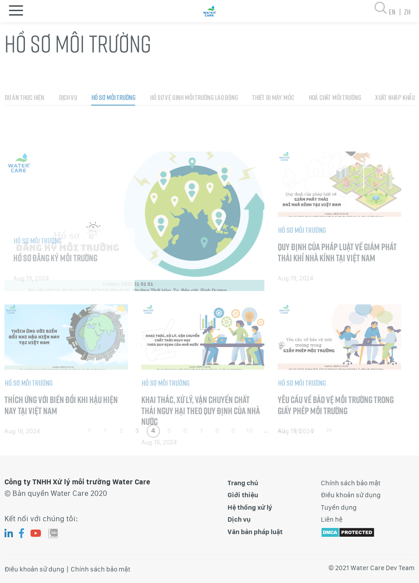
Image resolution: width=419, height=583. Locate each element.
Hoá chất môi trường (334, 118)
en (396, 11)
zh (407, 11)
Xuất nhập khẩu (395, 118)
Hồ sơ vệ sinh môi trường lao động (194, 118)
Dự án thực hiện (24, 118)
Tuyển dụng (339, 507)
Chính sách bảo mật (351, 483)
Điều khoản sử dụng (351, 495)
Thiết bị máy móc (273, 118)
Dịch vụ (68, 118)
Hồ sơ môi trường (113, 118)
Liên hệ (332, 519)
